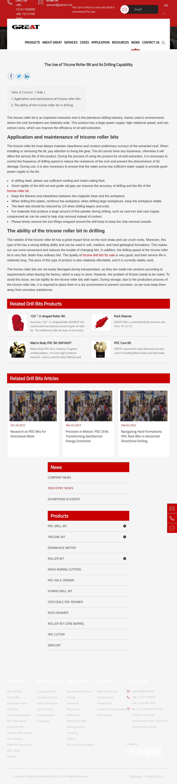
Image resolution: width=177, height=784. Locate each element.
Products (32, 42)
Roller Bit (88, 558)
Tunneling (72, 733)
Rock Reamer (123, 316)
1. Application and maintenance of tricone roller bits (46, 98)
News (135, 42)
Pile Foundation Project (80, 744)
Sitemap (135, 776)
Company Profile (46, 691)
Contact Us (150, 42)
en (166, 5)
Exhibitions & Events (64, 499)
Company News (59, 477)
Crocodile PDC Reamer (65, 601)
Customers (43, 721)
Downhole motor (62, 547)
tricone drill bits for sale (99, 255)
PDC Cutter (56, 634)
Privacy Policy (154, 776)
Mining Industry (76, 727)
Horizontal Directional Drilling (79, 694)
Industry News (60, 488)
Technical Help (105, 697)
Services (71, 42)
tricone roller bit (18, 191)
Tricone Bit (88, 537)
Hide (40, 92)
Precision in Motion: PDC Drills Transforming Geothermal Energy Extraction (87, 436)
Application (100, 42)
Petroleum (73, 703)
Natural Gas (74, 709)
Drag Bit (54, 645)
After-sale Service (107, 691)
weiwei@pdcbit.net (59, 5)
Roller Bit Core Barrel (66, 623)
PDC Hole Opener (61, 580)
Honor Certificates (47, 703)
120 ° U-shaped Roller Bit (47, 316)
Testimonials (104, 715)
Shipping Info (104, 703)
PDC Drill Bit (88, 526)
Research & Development (112, 709)
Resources (120, 42)
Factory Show (45, 709)
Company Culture (47, 697)
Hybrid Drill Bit (60, 591)
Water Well (73, 715)
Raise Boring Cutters (64, 569)
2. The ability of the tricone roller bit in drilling (42, 105)
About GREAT (52, 42)
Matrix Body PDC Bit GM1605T (50, 343)
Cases (84, 42)
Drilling (71, 739)
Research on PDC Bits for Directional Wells (28, 434)
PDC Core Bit (122, 343)
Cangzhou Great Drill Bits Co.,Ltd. (46, 776)
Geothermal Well (76, 721)
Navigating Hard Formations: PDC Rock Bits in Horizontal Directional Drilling (141, 436)
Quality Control (45, 715)
